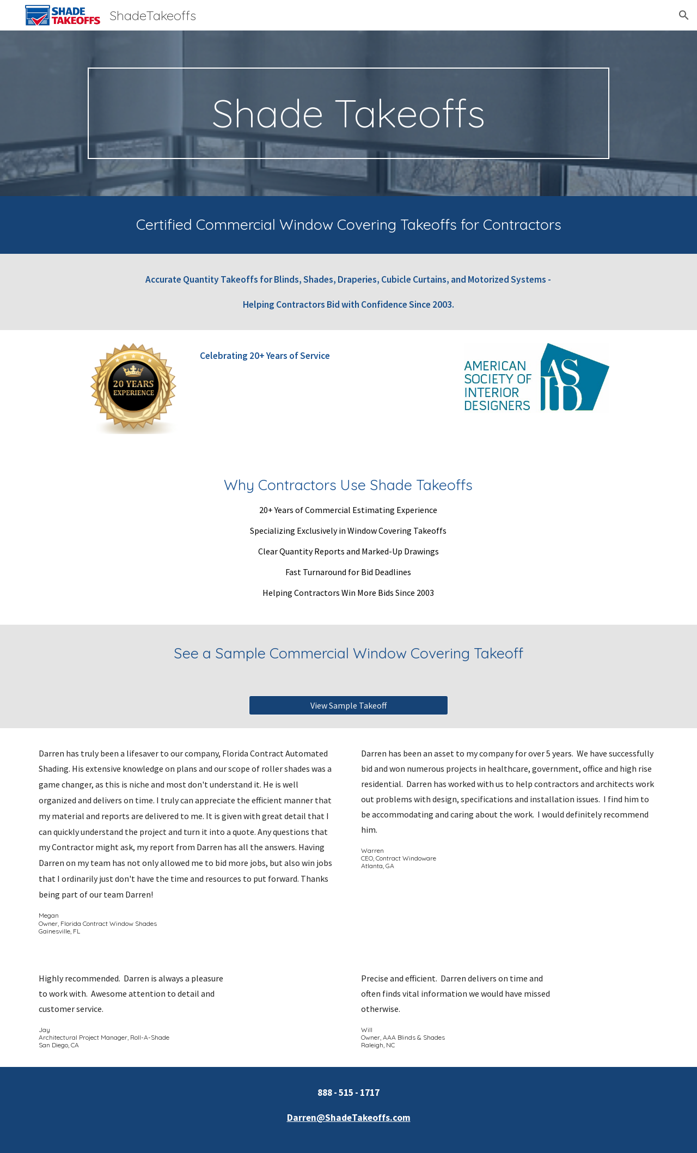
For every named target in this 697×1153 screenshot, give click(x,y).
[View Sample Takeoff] (348, 705)
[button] (684, 15)
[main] (348, 113)
